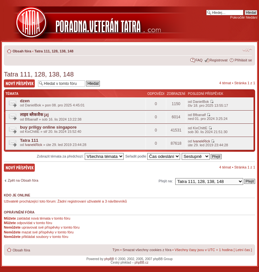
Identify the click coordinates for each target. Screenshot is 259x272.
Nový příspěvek (19, 83)
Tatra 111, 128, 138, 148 (53, 51)
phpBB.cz (142, 262)
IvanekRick (33, 145)
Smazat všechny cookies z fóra (146, 250)
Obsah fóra (22, 51)
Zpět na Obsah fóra (23, 180)
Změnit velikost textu (247, 50)
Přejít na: (165, 181)
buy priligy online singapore (48, 127)
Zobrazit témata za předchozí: (80, 156)
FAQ (199, 60)
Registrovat (219, 60)
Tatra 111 (29, 140)
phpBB (109, 259)
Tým (115, 250)
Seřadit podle (152, 156)
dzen (25, 100)
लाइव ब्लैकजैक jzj (34, 114)
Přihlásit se (243, 60)
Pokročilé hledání (243, 17)
